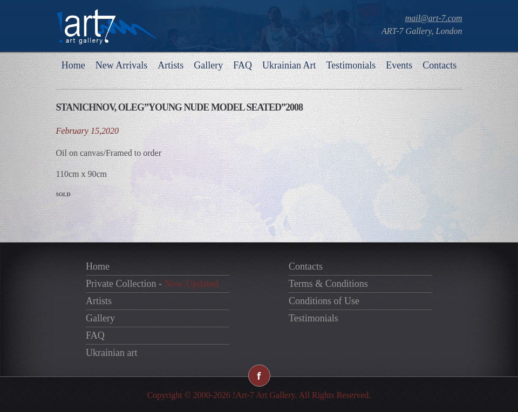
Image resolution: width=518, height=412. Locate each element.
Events (399, 65)
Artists (170, 65)
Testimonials (351, 65)
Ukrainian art (111, 352)
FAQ (242, 65)
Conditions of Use (324, 301)
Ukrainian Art (289, 65)
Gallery (208, 65)
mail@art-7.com (433, 18)
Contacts (439, 65)
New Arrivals (121, 65)
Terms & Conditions (328, 283)
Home (73, 65)
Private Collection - (152, 283)
